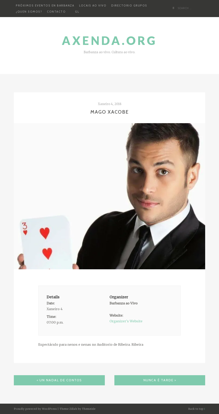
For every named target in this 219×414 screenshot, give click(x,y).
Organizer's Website (126, 321)
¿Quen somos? (29, 11)
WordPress (49, 408)
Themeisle (88, 408)
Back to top (196, 408)
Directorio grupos (129, 5)
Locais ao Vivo (92, 5)
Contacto (56, 11)
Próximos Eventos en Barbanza (45, 5)
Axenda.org (109, 40)
